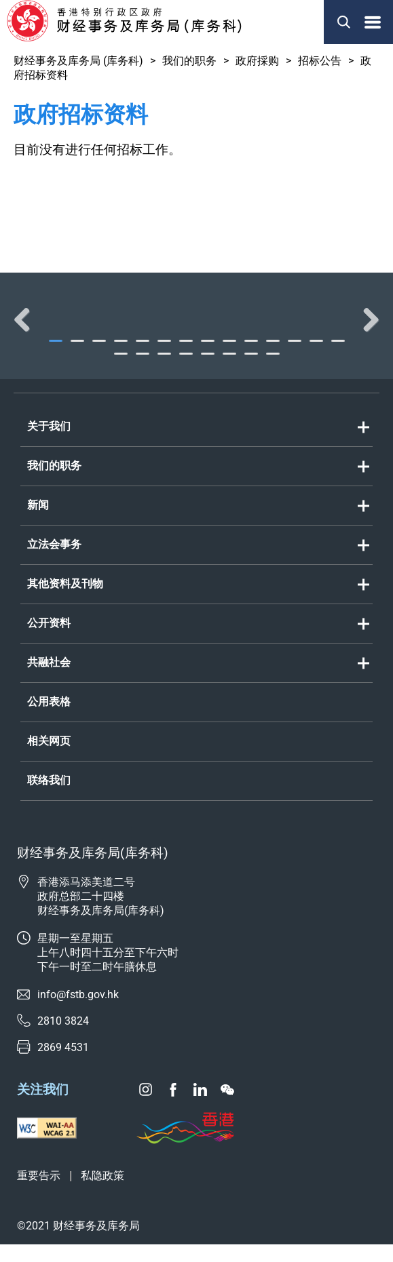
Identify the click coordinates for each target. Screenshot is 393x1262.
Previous (27, 328)
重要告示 (38, 1193)
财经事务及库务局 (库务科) (78, 60)
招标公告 (319, 60)
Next (365, 328)
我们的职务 (189, 60)
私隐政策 (102, 1193)
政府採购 (257, 60)
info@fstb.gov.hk (78, 1012)
